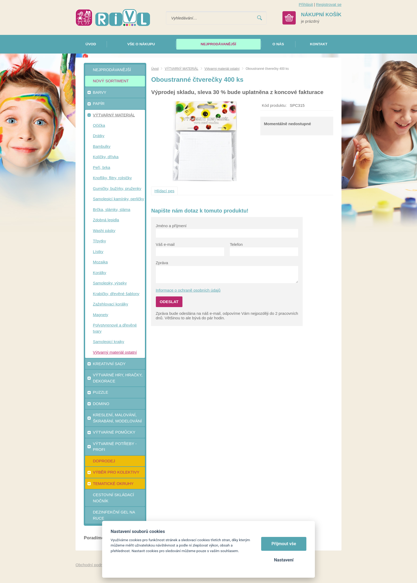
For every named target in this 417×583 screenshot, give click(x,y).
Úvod (155, 69)
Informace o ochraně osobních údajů (188, 290)
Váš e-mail (165, 244)
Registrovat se (328, 4)
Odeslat (169, 301)
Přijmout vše (284, 543)
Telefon (236, 244)
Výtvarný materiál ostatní (222, 69)
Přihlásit (306, 4)
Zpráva (162, 262)
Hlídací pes (164, 191)
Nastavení (283, 559)
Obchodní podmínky (93, 564)
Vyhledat (259, 18)
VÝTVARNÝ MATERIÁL (181, 69)
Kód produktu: (274, 105)
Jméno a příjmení (171, 225)
